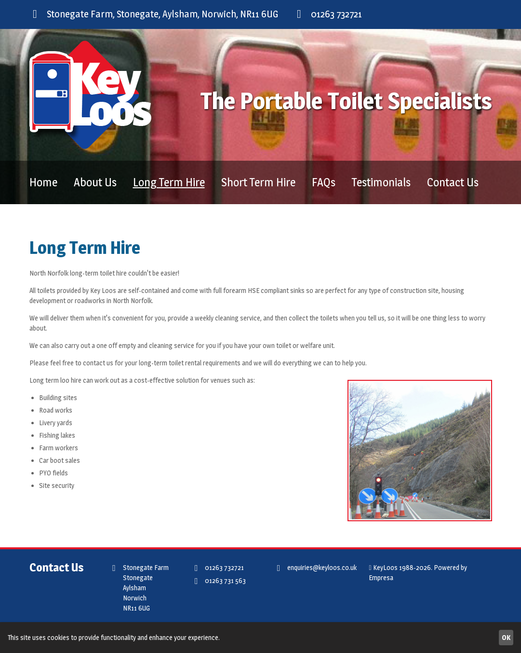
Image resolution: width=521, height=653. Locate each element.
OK (506, 637)
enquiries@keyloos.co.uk (315, 568)
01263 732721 (328, 14)
